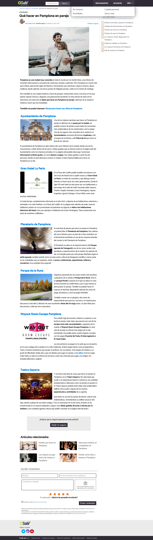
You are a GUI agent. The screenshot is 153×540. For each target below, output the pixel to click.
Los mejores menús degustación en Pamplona (116, 38)
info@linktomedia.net (79, 513)
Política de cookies (91, 538)
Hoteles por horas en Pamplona (115, 29)
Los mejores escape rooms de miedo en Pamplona (47, 457)
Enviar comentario (87, 503)
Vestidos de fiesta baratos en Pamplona (118, 26)
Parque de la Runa (32, 270)
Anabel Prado (31, 23)
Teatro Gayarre (30, 370)
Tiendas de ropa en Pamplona (114, 33)
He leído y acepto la (35, 502)
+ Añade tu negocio (92, 23)
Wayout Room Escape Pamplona (41, 314)
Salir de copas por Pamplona (114, 50)
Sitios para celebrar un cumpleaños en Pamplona (88, 445)
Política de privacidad (78, 538)
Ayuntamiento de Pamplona (38, 116)
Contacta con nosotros (48, 538)
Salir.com (22, 8)
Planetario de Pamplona (36, 224)
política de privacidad (41, 502)
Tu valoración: (45, 498)
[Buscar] (67, 3)
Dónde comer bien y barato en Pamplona (118, 22)
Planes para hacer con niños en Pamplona (63, 108)
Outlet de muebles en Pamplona (115, 43)
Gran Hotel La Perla (33, 168)
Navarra (25, 5)
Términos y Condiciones (63, 538)
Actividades (34, 8)
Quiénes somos (35, 538)
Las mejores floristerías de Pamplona (117, 47)
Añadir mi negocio (58, 425)
